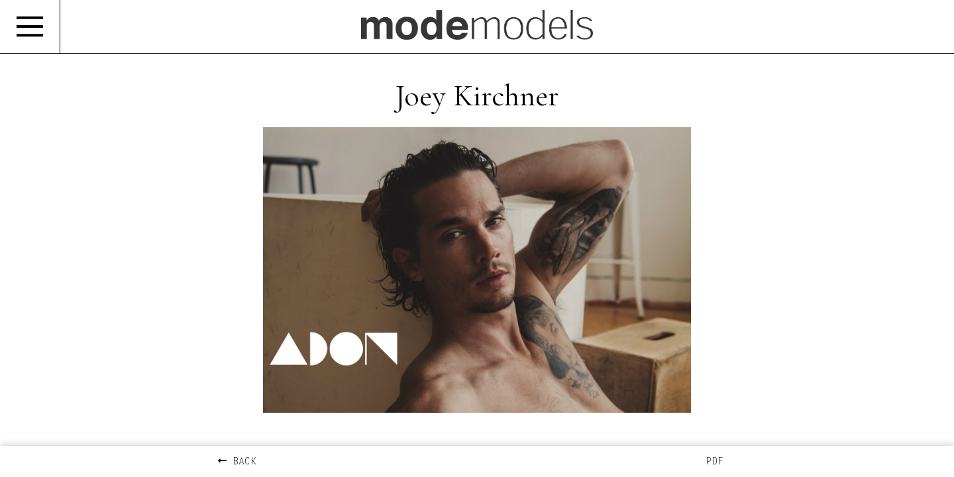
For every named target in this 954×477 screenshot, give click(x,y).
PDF (714, 462)
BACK (237, 462)
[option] (477, 283)
